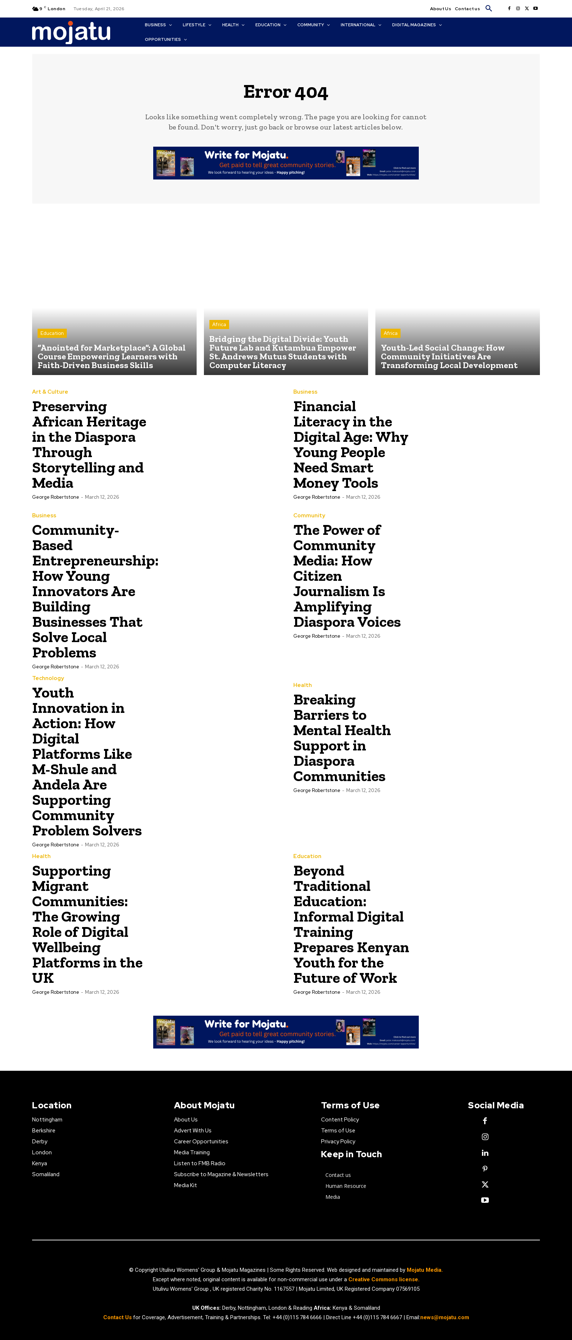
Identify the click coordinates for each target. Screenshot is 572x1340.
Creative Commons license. (384, 1279)
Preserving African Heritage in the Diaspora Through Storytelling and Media (89, 444)
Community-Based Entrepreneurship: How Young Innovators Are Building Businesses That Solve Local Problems (95, 590)
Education (52, 333)
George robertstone (55, 497)
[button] (489, 9)
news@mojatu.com (444, 1317)
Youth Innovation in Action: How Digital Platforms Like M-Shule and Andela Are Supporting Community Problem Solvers (87, 761)
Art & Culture (50, 392)
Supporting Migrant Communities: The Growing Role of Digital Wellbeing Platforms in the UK (87, 924)
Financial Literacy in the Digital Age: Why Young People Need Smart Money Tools (351, 444)
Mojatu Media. (425, 1270)
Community (309, 515)
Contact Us (118, 1317)
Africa (219, 324)
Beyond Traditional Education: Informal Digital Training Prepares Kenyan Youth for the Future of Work (351, 924)
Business (305, 392)
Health (302, 685)
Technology (48, 678)
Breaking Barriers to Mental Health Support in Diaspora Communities (342, 737)
